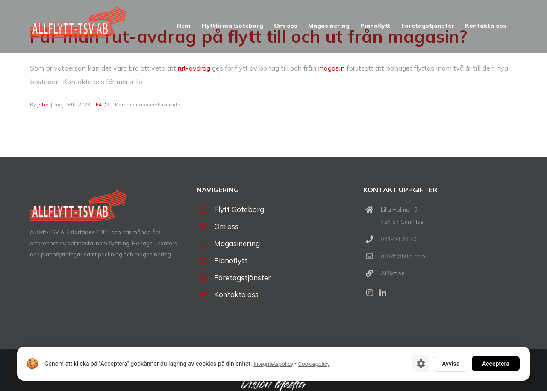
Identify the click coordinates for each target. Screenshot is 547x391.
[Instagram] (369, 292)
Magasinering (237, 243)
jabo (43, 104)
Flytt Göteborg (239, 209)
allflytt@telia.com (403, 256)
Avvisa (450, 363)
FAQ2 (102, 104)
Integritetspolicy (273, 364)
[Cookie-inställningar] (420, 363)
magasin (331, 68)
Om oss (226, 226)
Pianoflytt (230, 260)
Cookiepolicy (314, 364)
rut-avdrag (194, 68)
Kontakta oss (236, 294)
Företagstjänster (242, 277)
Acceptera (495, 363)
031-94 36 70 (399, 238)
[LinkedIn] (382, 292)
